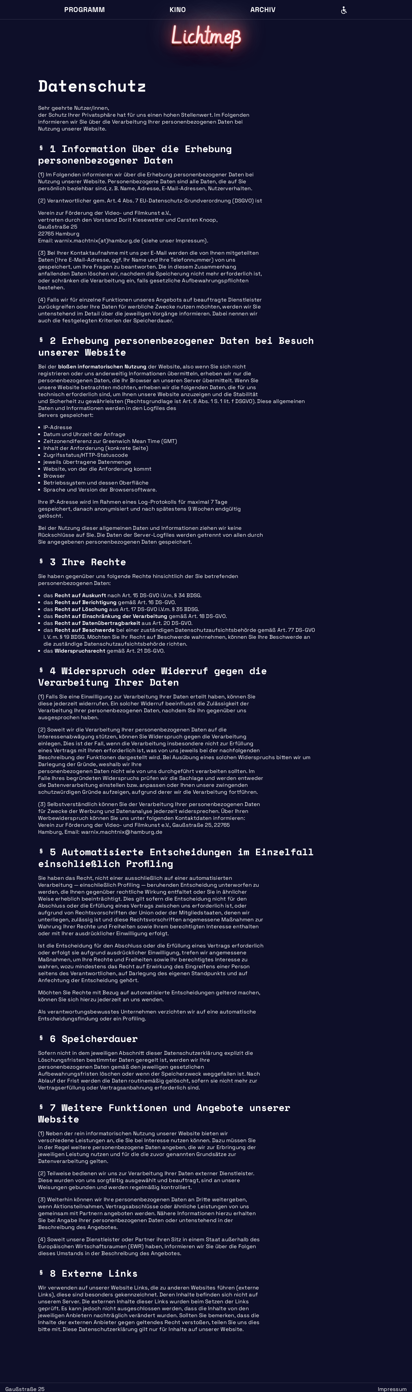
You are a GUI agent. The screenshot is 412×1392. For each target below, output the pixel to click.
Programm (84, 9)
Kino (178, 9)
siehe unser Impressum (174, 240)
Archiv (263, 9)
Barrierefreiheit (344, 10)
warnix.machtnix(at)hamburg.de (97, 240)
